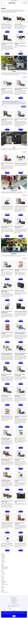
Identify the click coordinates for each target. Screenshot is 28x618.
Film (2, 572)
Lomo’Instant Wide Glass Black (6, 24)
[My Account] (23, 2)
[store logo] (12, 2)
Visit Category (24, 195)
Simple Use (3, 560)
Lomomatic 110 (4, 562)
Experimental (3, 557)
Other (2, 589)
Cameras (3, 571)
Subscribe (23, 106)
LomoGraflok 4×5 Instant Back (19, 290)
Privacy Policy (14, 598)
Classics (3, 556)
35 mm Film (3, 577)
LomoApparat (3, 555)
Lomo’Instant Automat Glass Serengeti (21, 206)
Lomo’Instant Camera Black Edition (20, 543)
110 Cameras (3, 558)
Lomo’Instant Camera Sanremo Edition (7, 522)
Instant (2, 570)
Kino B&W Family (4, 581)
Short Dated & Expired (5, 584)
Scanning (3, 580)
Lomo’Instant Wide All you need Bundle (21, 163)
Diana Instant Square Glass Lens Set (7, 206)
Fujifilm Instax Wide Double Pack (6, 416)
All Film (2, 576)
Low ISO (3, 583)
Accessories (3, 561)
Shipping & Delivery (14, 599)
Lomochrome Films (4, 582)
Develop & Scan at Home (5, 592)
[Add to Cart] (7, 32)
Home (2, 5)
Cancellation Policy (14, 600)
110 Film (3, 579)
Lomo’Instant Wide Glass (18, 24)
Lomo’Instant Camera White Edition (6, 543)
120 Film (3, 578)
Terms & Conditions (14, 597)
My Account (14, 601)
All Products (3, 574)
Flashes (3, 591)
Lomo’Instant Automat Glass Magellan (21, 311)
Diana (2, 559)
